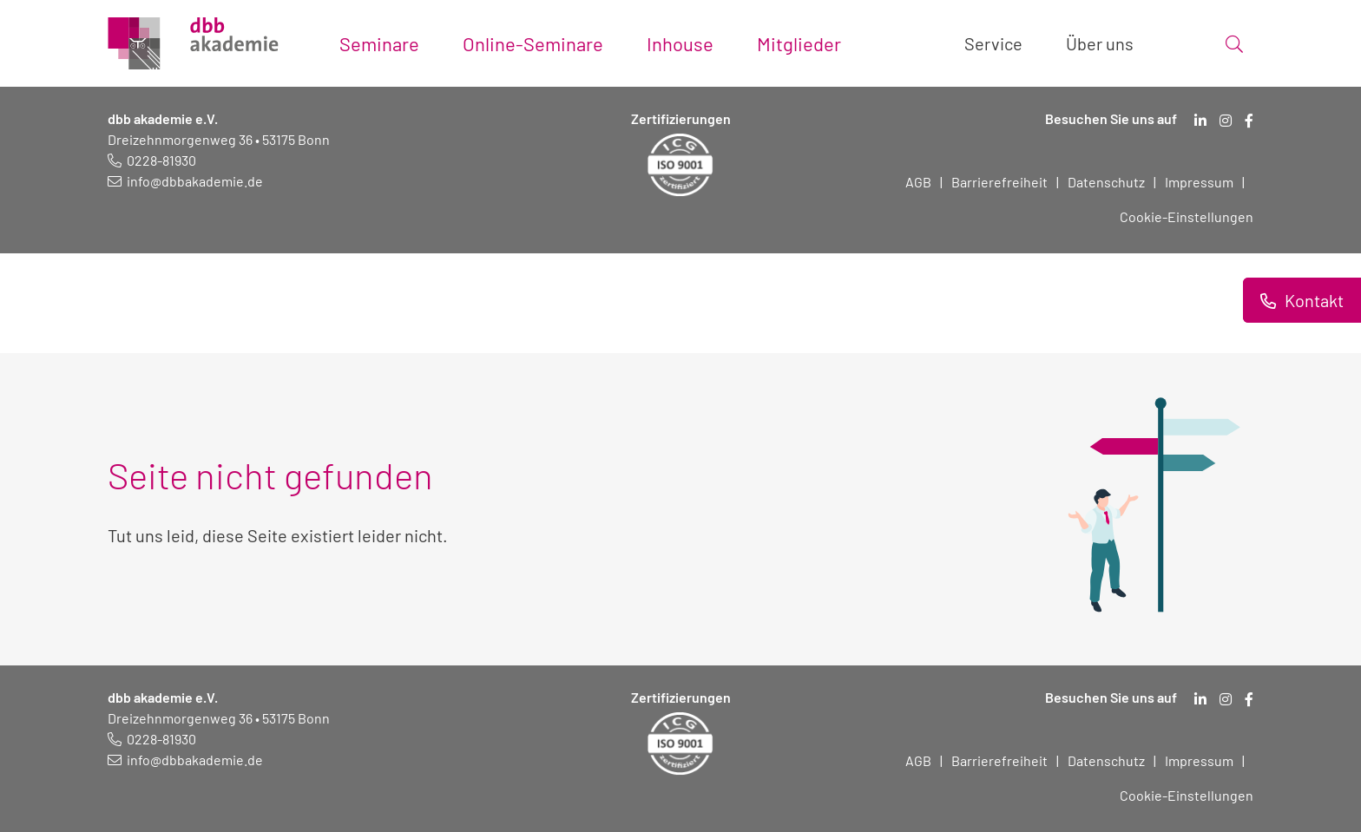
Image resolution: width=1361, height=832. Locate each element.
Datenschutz (1106, 182)
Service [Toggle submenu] (993, 43)
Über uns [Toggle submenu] (1100, 43)
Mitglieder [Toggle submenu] (799, 43)
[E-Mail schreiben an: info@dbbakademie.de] (185, 181)
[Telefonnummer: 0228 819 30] (152, 160)
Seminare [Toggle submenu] (379, 43)
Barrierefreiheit (999, 182)
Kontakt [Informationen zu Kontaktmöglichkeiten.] (1312, 300)
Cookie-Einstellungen (1186, 216)
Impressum (1199, 182)
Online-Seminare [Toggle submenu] (533, 43)
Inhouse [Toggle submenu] (680, 43)
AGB (918, 182)
